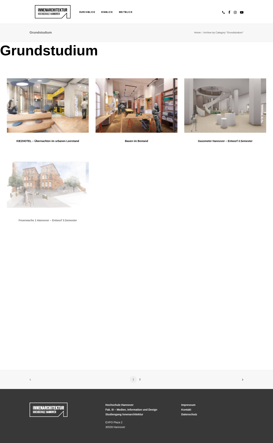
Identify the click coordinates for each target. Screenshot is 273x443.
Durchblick (79, 12)
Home (197, 32)
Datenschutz (189, 414)
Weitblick (117, 12)
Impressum (188, 404)
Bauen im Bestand (136, 141)
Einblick (99, 12)
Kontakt (186, 409)
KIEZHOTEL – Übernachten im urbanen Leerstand (47, 141)
